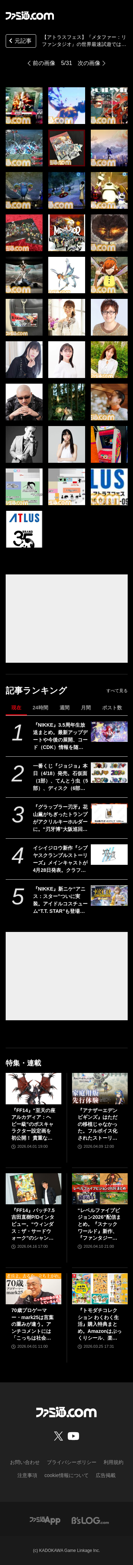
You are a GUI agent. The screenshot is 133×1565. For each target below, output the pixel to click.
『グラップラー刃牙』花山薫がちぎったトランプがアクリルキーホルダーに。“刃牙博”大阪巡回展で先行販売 (60, 818)
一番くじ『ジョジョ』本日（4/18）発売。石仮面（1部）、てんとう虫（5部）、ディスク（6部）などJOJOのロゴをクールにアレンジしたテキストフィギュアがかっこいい (60, 777)
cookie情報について (66, 1475)
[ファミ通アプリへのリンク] (45, 1520)
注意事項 (27, 1475)
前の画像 (44, 63)
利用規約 (113, 1462)
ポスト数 (112, 707)
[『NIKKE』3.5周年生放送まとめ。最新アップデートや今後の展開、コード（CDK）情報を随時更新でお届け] (109, 731)
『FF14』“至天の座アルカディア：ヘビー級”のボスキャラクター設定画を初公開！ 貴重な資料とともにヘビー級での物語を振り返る (33, 1125)
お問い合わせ (25, 1462)
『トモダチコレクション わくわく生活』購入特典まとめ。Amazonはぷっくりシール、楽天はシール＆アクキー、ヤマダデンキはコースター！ (100, 1324)
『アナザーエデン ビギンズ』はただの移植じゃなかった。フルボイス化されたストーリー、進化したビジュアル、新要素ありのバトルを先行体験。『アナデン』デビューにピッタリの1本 (97, 1125)
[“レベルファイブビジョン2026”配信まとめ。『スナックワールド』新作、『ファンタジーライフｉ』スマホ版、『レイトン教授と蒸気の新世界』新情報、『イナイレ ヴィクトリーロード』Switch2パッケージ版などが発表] (100, 1188)
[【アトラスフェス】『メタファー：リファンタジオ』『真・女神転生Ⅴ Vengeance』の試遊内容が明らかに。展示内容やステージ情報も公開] (24, 105)
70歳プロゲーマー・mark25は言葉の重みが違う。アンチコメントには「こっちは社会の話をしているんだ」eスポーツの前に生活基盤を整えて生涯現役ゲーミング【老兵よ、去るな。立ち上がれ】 (32, 1324)
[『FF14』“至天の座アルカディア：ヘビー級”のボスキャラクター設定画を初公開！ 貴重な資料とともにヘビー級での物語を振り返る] (33, 1088)
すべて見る (117, 690)
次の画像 (89, 63)
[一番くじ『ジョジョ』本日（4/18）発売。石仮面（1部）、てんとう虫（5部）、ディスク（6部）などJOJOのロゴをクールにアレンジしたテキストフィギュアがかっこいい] (109, 772)
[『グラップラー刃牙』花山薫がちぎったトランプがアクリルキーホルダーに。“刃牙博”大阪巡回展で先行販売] (109, 813)
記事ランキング (36, 690)
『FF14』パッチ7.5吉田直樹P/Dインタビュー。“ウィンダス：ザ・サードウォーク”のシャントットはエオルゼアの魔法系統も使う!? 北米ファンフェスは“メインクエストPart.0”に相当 (33, 1224)
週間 (65, 707)
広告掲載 (106, 1475)
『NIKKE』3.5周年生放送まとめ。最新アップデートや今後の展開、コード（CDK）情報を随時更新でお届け (60, 736)
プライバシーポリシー (71, 1462)
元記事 (19, 41)
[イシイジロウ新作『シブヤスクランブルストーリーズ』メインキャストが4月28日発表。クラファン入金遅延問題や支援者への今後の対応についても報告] (109, 854)
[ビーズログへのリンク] (90, 1520)
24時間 (40, 707)
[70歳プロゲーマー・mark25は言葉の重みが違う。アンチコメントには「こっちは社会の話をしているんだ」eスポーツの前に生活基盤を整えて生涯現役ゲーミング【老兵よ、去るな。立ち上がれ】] (33, 1288)
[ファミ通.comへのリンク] (30, 15)
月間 (86, 707)
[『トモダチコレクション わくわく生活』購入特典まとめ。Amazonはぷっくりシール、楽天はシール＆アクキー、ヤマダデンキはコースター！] (100, 1288)
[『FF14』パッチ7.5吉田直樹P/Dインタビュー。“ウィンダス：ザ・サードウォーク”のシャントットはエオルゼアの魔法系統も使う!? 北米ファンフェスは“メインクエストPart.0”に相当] (33, 1188)
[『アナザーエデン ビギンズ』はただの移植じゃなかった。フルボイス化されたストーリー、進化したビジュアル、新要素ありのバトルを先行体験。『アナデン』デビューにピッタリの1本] (100, 1088)
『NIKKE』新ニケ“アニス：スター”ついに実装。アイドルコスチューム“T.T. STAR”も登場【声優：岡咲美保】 (60, 900)
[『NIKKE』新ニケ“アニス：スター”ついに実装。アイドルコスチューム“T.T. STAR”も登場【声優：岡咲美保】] (109, 895)
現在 (16, 707)
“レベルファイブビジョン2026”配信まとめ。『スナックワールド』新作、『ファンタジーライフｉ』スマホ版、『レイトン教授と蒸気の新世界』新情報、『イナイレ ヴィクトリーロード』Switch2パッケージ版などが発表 (99, 1224)
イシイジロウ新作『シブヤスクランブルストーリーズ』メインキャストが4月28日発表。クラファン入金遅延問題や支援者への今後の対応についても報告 (60, 859)
